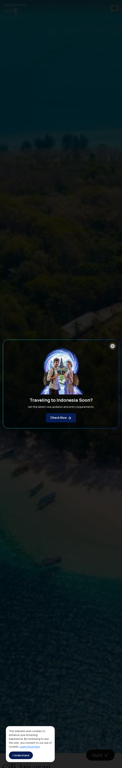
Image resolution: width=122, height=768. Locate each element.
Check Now (61, 418)
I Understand (21, 755)
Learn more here (30, 746)
